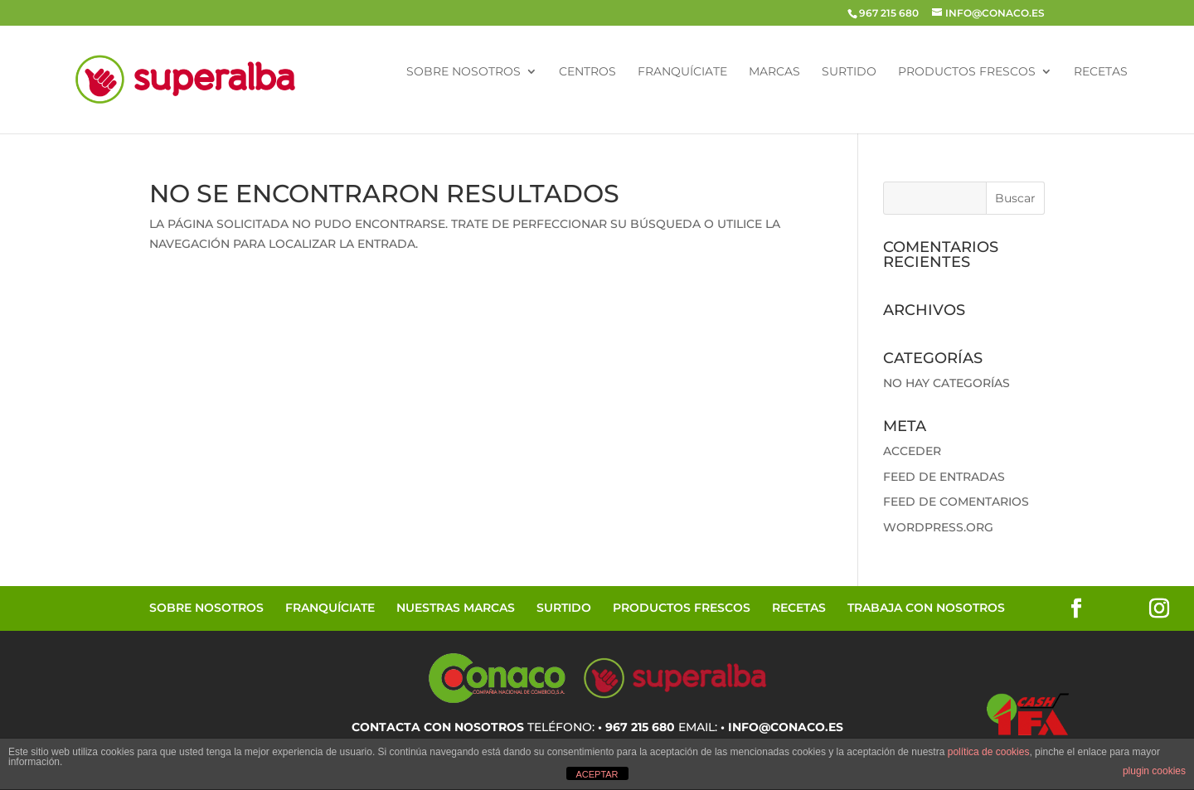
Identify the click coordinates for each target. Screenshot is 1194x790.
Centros (587, 72)
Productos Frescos (967, 72)
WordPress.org (938, 527)
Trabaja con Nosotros (926, 607)
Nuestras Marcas (455, 607)
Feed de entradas (944, 476)
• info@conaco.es (782, 727)
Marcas (774, 72)
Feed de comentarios (956, 501)
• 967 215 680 (636, 727)
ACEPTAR (596, 774)
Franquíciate (682, 72)
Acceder (912, 450)
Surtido (849, 72)
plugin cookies (1154, 771)
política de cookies (989, 752)
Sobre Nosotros (463, 72)
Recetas (1101, 72)
